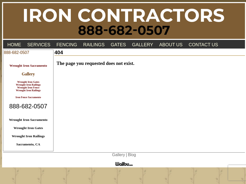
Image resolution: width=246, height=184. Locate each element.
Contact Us (203, 44)
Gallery (142, 44)
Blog (132, 155)
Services (38, 44)
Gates (118, 44)
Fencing (67, 44)
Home (14, 44)
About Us (171, 44)
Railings (94, 44)
